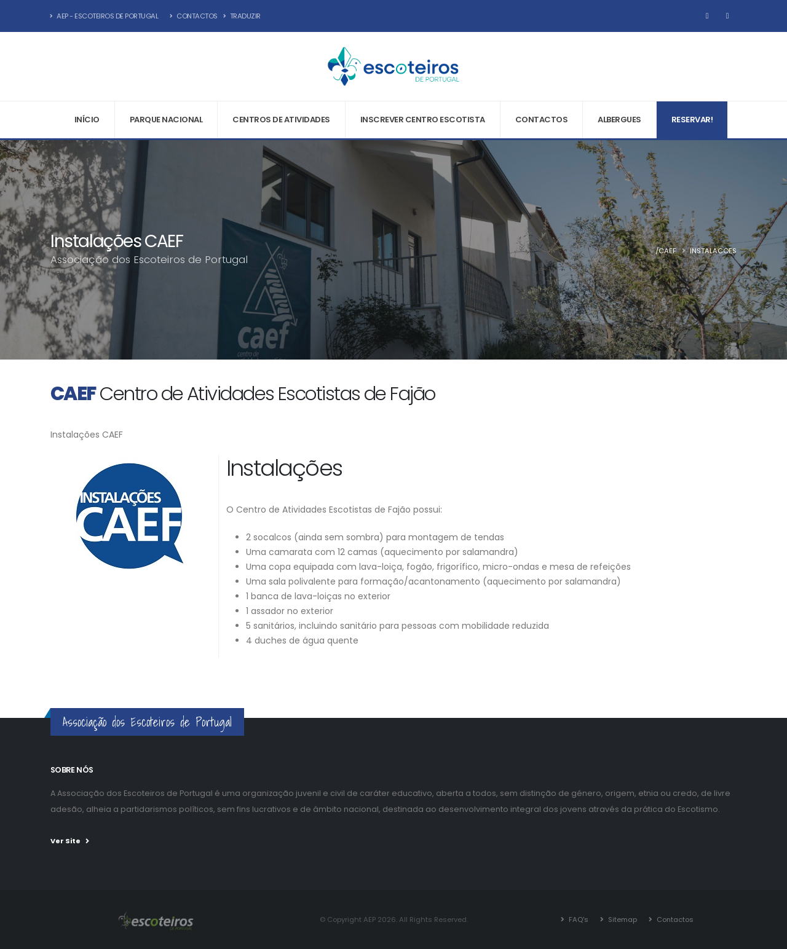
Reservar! (692, 119)
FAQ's (577, 919)
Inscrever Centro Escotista (422, 119)
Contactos (194, 16)
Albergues (619, 119)
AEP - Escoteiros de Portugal (104, 16)
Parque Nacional (166, 119)
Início (87, 119)
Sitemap (621, 919)
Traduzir (242, 16)
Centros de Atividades (281, 119)
